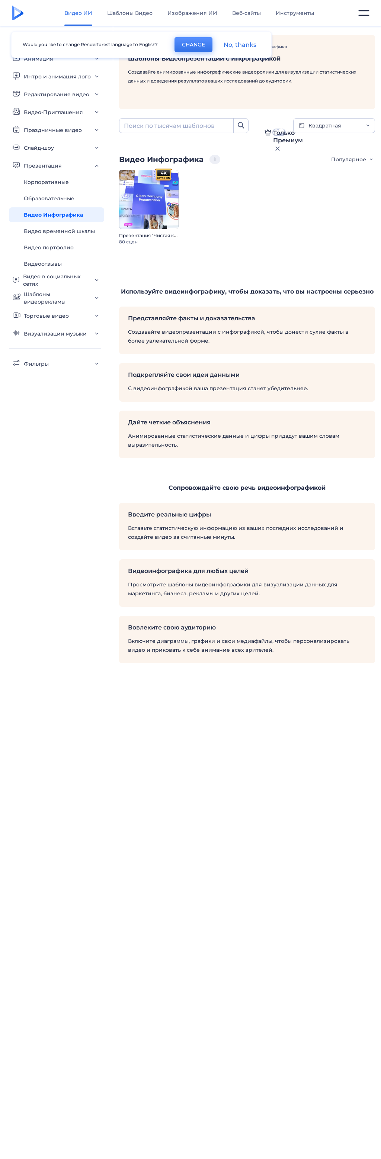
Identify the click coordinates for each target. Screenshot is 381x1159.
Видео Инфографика (53, 214)
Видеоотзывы (43, 263)
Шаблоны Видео (130, 13)
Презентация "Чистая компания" (157, 235)
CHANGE (193, 44)
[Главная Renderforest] (17, 13)
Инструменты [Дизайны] (295, 13)
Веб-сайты (246, 13)
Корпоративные (46, 182)
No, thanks (240, 44)
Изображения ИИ (192, 13)
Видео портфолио (49, 247)
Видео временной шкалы (59, 231)
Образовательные (49, 198)
